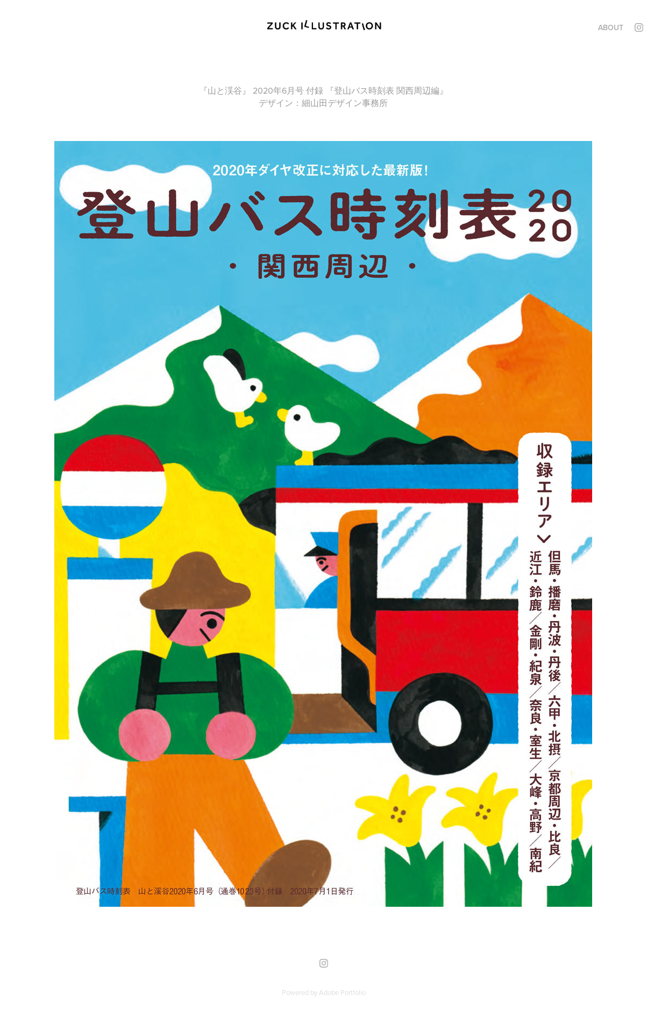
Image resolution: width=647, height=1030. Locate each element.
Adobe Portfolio (342, 992)
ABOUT (610, 27)
